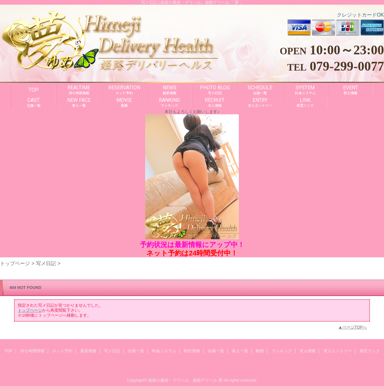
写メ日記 (46, 263)
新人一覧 (240, 351)
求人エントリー (337, 351)
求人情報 (307, 351)
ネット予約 (62, 351)
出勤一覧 (136, 351)
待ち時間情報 (32, 351)
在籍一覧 (216, 351)
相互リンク (370, 351)
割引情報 (192, 351)
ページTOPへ (354, 327)
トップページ (15, 263)
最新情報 (88, 351)
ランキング (282, 351)
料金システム (164, 351)
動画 (260, 351)
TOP (33, 89)
